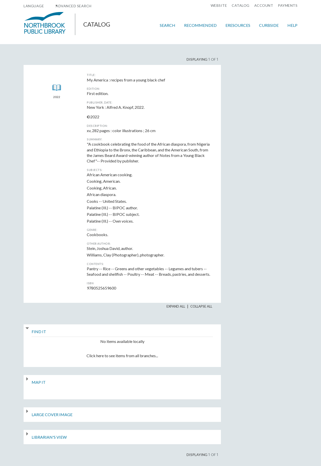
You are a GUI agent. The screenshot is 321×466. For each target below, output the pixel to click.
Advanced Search (74, 6)
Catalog (241, 6)
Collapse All (201, 306)
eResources (237, 25)
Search (167, 25)
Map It (39, 382)
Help (292, 25)
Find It (39, 331)
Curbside (269, 25)
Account (263, 6)
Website (219, 6)
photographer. (125, 254)
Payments (287, 6)
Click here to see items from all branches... (122, 355)
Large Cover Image (52, 414)
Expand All (176, 306)
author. (110, 248)
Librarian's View (49, 437)
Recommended (200, 25)
